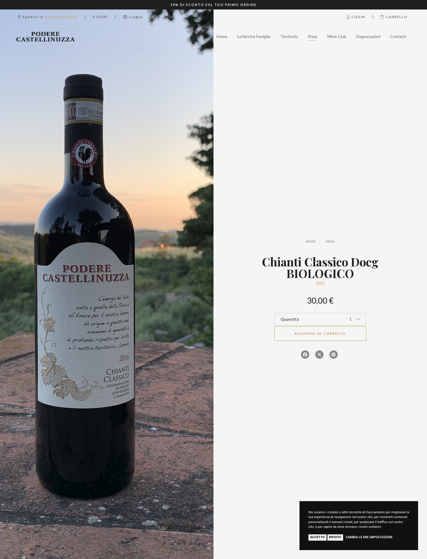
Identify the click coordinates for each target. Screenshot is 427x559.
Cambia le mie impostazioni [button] (368, 537)
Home (221, 36)
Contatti (398, 36)
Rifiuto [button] (335, 537)
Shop (312, 36)
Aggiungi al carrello (320, 333)
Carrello (394, 17)
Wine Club (336, 36)
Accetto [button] (317, 537)
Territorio (289, 36)
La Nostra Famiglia (253, 36)
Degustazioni (368, 36)
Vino (330, 241)
